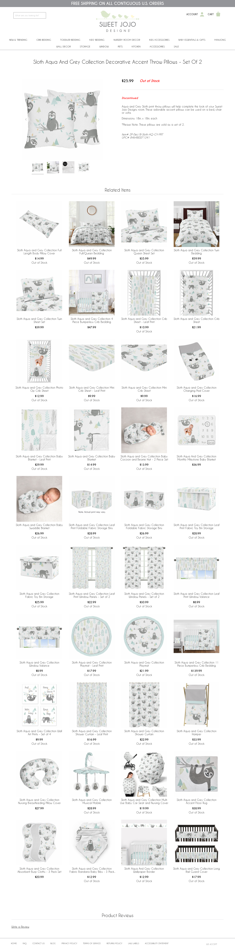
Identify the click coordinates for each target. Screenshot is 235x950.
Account (192, 14)
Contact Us (38, 943)
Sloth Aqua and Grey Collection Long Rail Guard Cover (196, 870)
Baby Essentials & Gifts (192, 39)
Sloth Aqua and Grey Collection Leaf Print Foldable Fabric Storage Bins (92, 526)
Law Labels (133, 943)
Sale (176, 46)
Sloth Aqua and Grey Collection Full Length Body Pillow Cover (39, 252)
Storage (85, 46)
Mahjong (220, 39)
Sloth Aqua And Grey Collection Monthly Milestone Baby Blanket (196, 458)
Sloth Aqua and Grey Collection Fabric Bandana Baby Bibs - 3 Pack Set (92, 870)
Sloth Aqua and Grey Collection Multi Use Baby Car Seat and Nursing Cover (144, 801)
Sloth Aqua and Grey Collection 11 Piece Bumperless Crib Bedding (197, 664)
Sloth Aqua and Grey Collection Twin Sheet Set (39, 320)
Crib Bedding (43, 39)
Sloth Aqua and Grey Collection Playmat (144, 664)
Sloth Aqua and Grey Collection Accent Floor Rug (196, 801)
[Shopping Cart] (218, 14)
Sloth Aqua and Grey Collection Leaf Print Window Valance (196, 595)
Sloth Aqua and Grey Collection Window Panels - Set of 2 (144, 595)
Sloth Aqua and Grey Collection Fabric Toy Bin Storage (39, 595)
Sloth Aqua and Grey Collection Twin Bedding (196, 252)
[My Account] (202, 14)
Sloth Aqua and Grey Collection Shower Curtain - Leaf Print (92, 732)
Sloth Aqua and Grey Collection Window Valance (39, 664)
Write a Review (20, 926)
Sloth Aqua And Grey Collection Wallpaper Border (144, 870)
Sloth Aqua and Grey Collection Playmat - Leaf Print (92, 664)
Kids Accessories (159, 39)
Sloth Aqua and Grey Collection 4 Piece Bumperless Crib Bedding (92, 320)
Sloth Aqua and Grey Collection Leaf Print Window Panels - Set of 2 (92, 595)
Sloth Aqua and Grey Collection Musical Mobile (92, 801)
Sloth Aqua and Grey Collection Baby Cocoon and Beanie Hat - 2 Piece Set (144, 458)
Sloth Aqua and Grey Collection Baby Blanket (91, 458)
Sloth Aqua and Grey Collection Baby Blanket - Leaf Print (39, 458)
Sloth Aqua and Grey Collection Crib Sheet (196, 320)
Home (14, 943)
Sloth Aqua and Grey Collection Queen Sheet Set (144, 252)
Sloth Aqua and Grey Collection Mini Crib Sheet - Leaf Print (91, 389)
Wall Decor (63, 46)
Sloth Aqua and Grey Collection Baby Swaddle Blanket (39, 526)
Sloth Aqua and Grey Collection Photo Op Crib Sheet (39, 389)
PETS (120, 46)
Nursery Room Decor (127, 39)
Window (104, 46)
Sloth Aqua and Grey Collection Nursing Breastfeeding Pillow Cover (39, 801)
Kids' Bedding (96, 39)
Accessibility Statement (156, 943)
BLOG (53, 943)
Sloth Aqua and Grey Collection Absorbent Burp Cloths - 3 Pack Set (39, 870)
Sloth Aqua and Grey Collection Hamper (196, 732)
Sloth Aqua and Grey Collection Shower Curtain (144, 732)
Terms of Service (92, 943)
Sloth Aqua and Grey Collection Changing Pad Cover (196, 389)
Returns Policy (114, 943)
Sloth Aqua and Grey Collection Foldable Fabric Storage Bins (144, 526)
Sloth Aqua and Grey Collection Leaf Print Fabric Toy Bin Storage (196, 526)
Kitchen (136, 46)
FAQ (25, 943)
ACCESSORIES (157, 46)
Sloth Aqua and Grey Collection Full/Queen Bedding (92, 252)
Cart (211, 14)
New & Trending (18, 39)
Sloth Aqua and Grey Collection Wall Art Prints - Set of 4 (39, 732)
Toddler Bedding (70, 39)
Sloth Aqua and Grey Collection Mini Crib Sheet (144, 389)
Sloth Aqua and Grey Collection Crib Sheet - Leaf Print (144, 320)
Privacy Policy (69, 943)
